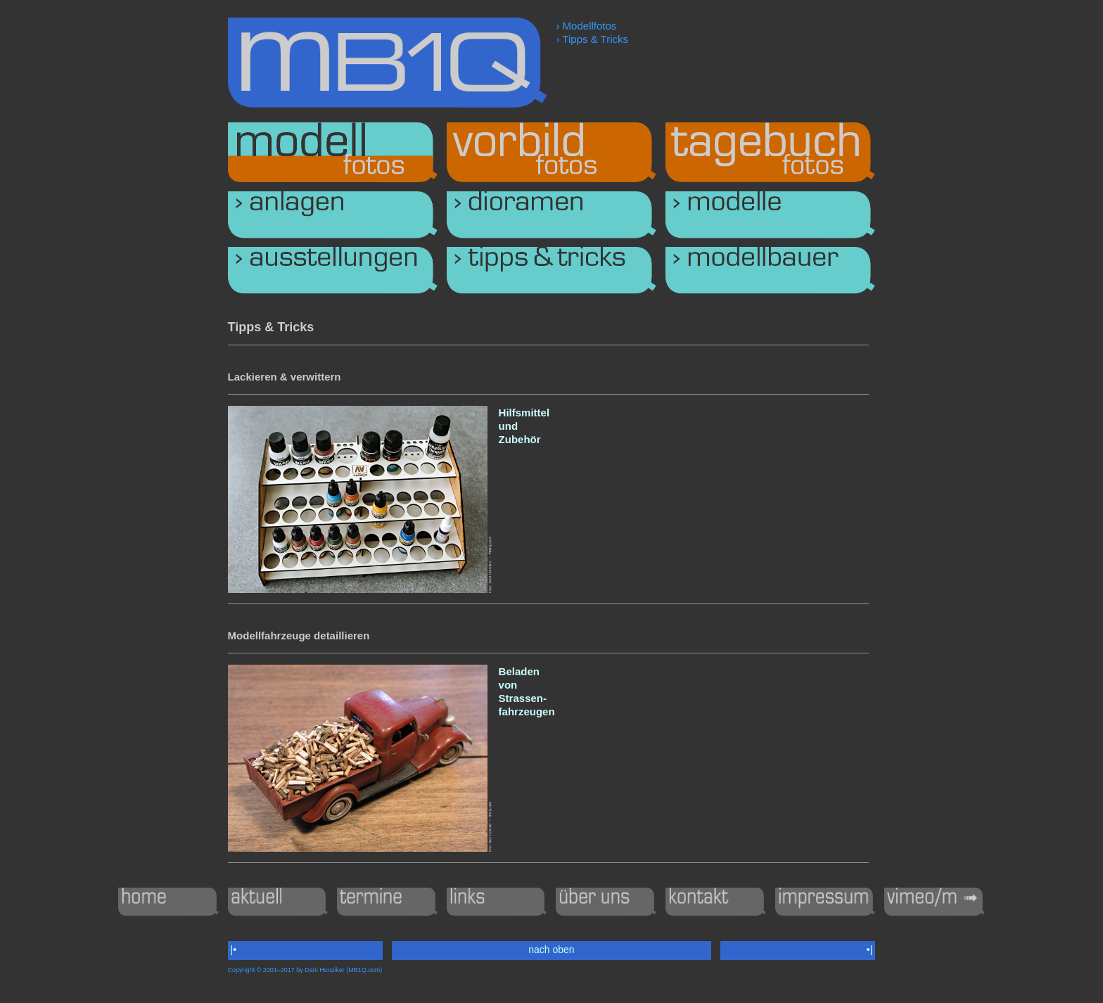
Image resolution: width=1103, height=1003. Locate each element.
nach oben (551, 949)
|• (233, 949)
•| (869, 949)
